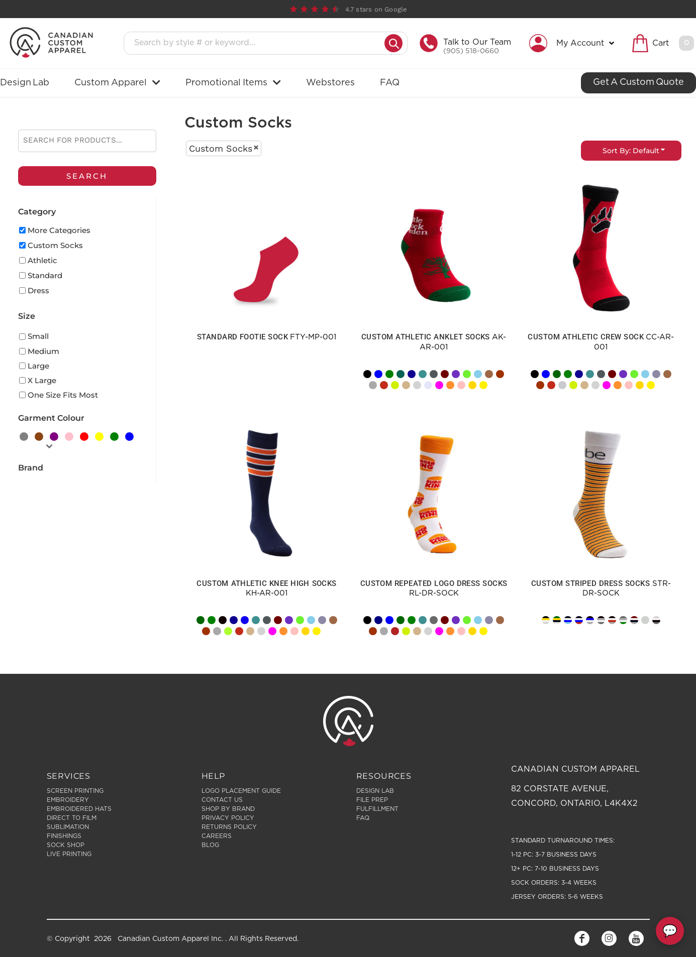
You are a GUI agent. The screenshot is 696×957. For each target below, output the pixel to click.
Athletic (42, 260)
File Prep (372, 800)
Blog (210, 845)
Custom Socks (55, 245)
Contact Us (222, 800)
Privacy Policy (228, 818)
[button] (574, 43)
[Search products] (257, 43)
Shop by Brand (228, 809)
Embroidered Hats (79, 809)
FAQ (362, 818)
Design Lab (375, 791)
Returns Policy (229, 827)
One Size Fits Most (63, 395)
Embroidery (68, 800)
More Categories (59, 230)
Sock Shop (65, 845)
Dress (38, 290)
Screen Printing (75, 791)
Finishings (64, 836)
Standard (45, 275)
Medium (43, 351)
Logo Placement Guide (241, 791)
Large (38, 366)
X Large (42, 380)
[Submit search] (393, 43)
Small (38, 336)
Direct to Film (71, 818)
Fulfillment (377, 809)
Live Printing (69, 854)
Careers (217, 836)
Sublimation (68, 827)
